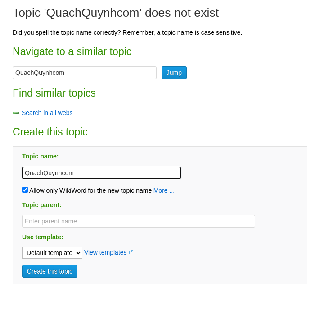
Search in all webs (47, 112)
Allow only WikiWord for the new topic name (87, 190)
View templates (105, 252)
